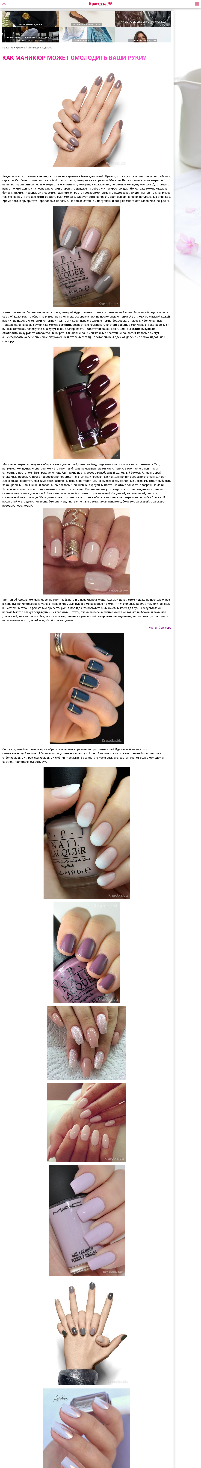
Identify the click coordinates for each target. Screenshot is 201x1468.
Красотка (7, 47)
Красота (20, 47)
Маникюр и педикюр (39, 47)
